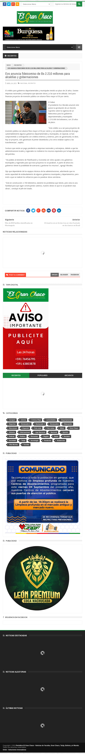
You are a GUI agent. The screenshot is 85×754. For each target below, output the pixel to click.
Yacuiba (26, 445)
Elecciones (13, 428)
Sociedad (12, 440)
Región (46, 436)
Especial (26, 428)
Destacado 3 (40, 424)
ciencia (23, 420)
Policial (11, 436)
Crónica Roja (36, 420)
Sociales (67, 436)
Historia (12, 432)
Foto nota (37, 428)
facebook (75, 275)
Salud (56, 436)
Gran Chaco (74, 428)
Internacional (25, 432)
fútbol (62, 428)
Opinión (65, 432)
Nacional (23, 83)
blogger (64, 275)
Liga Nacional (40, 432)
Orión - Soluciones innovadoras (14, 750)
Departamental (66, 420)
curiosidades (51, 420)
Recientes (18, 65)
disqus (54, 275)
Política (22, 436)
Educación (68, 424)
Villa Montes (13, 445)
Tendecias (47, 440)
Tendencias (61, 440)
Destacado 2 (25, 424)
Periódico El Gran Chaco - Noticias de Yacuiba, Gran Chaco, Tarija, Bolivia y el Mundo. (47, 745)
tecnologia (34, 440)
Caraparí (12, 420)
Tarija (23, 440)
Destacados (54, 424)
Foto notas (50, 428)
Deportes (12, 424)
